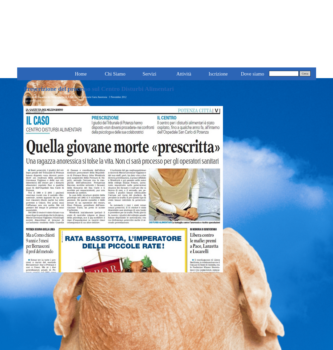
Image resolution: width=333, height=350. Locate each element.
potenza (66, 100)
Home (81, 74)
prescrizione (35, 100)
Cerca (305, 73)
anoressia (56, 100)
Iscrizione (218, 74)
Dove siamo (252, 74)
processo (47, 100)
